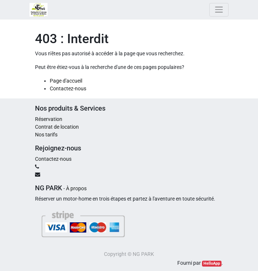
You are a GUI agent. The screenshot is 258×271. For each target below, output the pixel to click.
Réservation (48, 119)
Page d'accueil (66, 81)
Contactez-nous (68, 88)
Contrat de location (57, 127)
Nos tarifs (46, 135)
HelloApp (211, 263)
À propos (76, 188)
